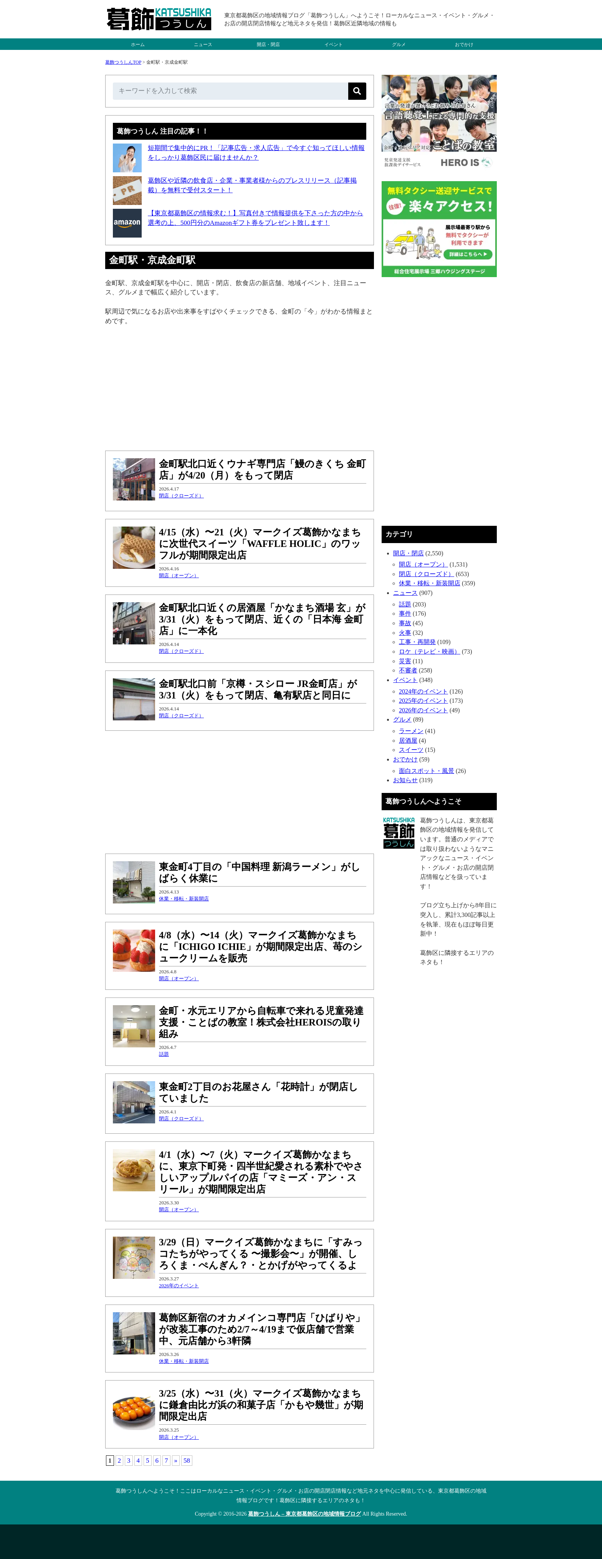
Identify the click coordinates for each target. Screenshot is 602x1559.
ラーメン (411, 731)
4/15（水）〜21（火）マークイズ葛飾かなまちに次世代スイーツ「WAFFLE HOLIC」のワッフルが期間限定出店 (260, 543)
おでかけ (464, 44)
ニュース (203, 44)
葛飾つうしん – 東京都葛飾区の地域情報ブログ (304, 1514)
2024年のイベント (423, 691)
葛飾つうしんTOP (123, 62)
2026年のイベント (179, 1285)
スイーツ (411, 749)
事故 (405, 623)
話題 (164, 1054)
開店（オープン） (179, 575)
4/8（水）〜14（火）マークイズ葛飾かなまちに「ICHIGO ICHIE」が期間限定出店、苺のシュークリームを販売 (260, 946)
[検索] (357, 91)
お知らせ (405, 780)
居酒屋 (408, 740)
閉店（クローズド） (181, 496)
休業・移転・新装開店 (184, 899)
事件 (405, 613)
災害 (405, 661)
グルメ (399, 44)
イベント (333, 44)
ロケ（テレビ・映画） (429, 651)
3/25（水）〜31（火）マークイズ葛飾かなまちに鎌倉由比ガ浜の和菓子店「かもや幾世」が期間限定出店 (261, 1405)
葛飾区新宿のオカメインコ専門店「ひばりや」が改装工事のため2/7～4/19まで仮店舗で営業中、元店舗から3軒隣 (262, 1329)
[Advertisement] (239, 389)
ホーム (138, 44)
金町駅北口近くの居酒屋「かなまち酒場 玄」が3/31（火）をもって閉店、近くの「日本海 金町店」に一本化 (262, 619)
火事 (405, 632)
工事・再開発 (417, 642)
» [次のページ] (176, 1460)
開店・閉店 (268, 44)
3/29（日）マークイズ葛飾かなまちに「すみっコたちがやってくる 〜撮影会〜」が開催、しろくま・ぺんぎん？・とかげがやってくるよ (261, 1253)
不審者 (408, 670)
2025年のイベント (423, 700)
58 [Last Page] (187, 1460)
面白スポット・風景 (426, 771)
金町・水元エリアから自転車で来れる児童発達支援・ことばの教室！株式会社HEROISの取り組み (261, 1022)
